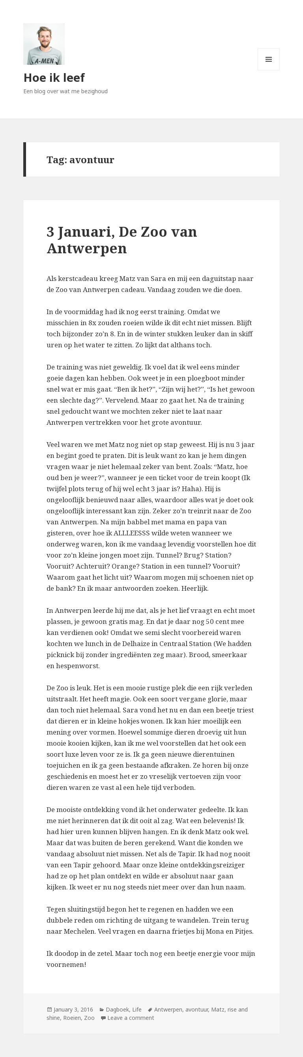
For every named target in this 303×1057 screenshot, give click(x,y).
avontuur (196, 1009)
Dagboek (117, 1009)
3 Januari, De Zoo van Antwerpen (122, 239)
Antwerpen (168, 1009)
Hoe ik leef (54, 77)
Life (137, 1009)
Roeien (72, 1017)
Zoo (89, 1017)
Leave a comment (130, 1017)
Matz (217, 1009)
